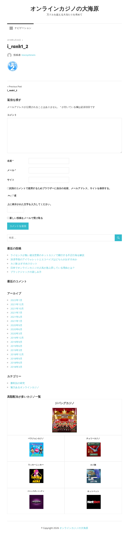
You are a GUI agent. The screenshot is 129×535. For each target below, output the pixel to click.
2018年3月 (16, 367)
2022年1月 (16, 300)
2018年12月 (17, 354)
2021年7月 (16, 312)
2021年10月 (17, 308)
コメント (12, 115)
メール (11, 170)
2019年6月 (16, 346)
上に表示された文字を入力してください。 (29, 204)
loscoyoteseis (28, 55)
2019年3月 (16, 350)
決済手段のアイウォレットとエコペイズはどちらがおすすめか (44, 259)
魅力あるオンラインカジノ (25, 387)
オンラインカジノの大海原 (64, 8)
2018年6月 (16, 362)
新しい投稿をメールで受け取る (26, 218)
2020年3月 (16, 333)
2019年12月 (17, 338)
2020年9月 (16, 325)
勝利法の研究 (18, 383)
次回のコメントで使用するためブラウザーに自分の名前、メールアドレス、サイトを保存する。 (60, 188)
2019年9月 (16, 342)
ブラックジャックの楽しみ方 (26, 272)
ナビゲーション (23, 28)
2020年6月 (16, 329)
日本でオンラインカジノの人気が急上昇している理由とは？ (43, 268)
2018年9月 (16, 358)
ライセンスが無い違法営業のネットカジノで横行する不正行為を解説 (47, 255)
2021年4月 (16, 317)
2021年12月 (17, 304)
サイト (10, 180)
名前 (10, 161)
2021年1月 (16, 321)
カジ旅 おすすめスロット (24, 263)
